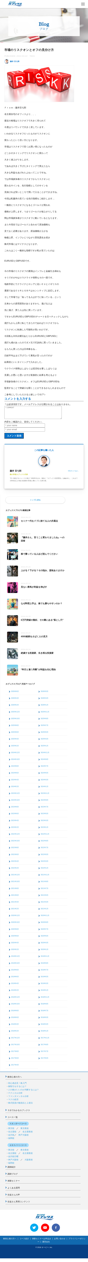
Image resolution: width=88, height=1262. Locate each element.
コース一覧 (12, 1119)
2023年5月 (44, 816)
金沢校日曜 (13, 1159)
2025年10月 (15, 721)
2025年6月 (15, 734)
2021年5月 (44, 898)
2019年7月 (44, 972)
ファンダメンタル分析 (18, 1098)
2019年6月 (15, 979)
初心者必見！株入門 (17, 1085)
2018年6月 (15, 1020)
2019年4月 (15, 986)
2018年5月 (44, 1020)
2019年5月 (44, 979)
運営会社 (46, 1244)
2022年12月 (15, 836)
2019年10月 (15, 965)
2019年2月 (15, 993)
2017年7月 (44, 1054)
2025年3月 (44, 741)
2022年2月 (15, 870)
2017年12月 (15, 1040)
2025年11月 (45, 714)
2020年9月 (44, 925)
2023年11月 (45, 796)
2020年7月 (44, 931)
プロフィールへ (73, 473)
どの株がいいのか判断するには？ (23, 1092)
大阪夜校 (29, 1162)
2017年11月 (45, 1040)
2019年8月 (15, 972)
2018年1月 (44, 1033)
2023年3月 (44, 823)
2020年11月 (45, 918)
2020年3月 (44, 945)
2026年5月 (44, 694)
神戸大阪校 (23, 1137)
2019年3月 (44, 986)
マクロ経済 (13, 1102)
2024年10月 (15, 762)
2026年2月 (15, 707)
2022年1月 (44, 870)
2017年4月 (15, 1067)
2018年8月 (15, 1013)
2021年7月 (44, 891)
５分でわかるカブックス (18, 1113)
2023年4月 (15, 823)
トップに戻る (35, 502)
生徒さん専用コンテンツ (18, 1204)
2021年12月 (15, 877)
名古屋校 (12, 1134)
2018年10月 (15, 1006)
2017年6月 (15, 1060)
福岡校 (11, 1140)
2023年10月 (15, 802)
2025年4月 (15, 741)
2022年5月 (44, 857)
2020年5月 (44, 938)
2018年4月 (15, 1026)
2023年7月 (44, 809)
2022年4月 (15, 864)
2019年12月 (15, 959)
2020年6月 (15, 938)
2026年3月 (44, 701)
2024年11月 (45, 755)
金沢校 (11, 1137)
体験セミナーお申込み (41, 1241)
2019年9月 (44, 965)
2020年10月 (15, 925)
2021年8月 (15, 891)
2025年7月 (44, 728)
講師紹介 (11, 1169)
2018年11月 (45, 999)
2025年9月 (44, 721)
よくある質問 (13, 1190)
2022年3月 (44, 864)
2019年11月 (45, 959)
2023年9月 (44, 802)
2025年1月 (44, 748)
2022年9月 (44, 843)
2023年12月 (15, 796)
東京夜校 (24, 1131)
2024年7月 (44, 768)
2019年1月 (44, 993)
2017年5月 (44, 1060)
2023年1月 (44, 830)
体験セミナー (13, 1183)
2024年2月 (15, 789)
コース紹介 (24, 1241)
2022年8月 (15, 850)
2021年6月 (15, 898)
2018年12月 (15, 999)
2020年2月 (15, 952)
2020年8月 (15, 931)
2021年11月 (45, 877)
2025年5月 (44, 734)
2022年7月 (44, 850)
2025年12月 (15, 714)
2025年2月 (15, 748)
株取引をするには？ (17, 1089)
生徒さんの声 (13, 1197)
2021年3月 (44, 904)
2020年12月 (15, 918)
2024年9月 (44, 762)
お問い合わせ (59, 1241)
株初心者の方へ (14, 1079)
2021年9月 (44, 884)
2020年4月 (15, 945)
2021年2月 (15, 911)
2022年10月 (15, 843)
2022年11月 (45, 836)
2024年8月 (15, 768)
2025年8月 (15, 728)
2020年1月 (44, 952)
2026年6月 (15, 694)
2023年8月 (15, 809)
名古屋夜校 (27, 1134)
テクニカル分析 (15, 1095)
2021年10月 (15, 884)
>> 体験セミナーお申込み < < (15, 1260)
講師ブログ (12, 1176)
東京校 (11, 1131)
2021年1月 (44, 911)
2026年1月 (44, 707)
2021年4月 (15, 904)
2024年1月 (44, 789)
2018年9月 (44, 1006)
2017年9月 (44, 1047)
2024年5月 (44, 775)
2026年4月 (15, 701)
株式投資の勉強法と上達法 (20, 1105)
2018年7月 (44, 1013)
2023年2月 (15, 830)
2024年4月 (15, 782)
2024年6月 (15, 775)
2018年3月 (44, 1026)
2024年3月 (44, 782)
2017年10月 (15, 1047)
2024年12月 (15, 755)
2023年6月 (15, 816)
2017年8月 (15, 1054)
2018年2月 (15, 1033)
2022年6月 (15, 857)
